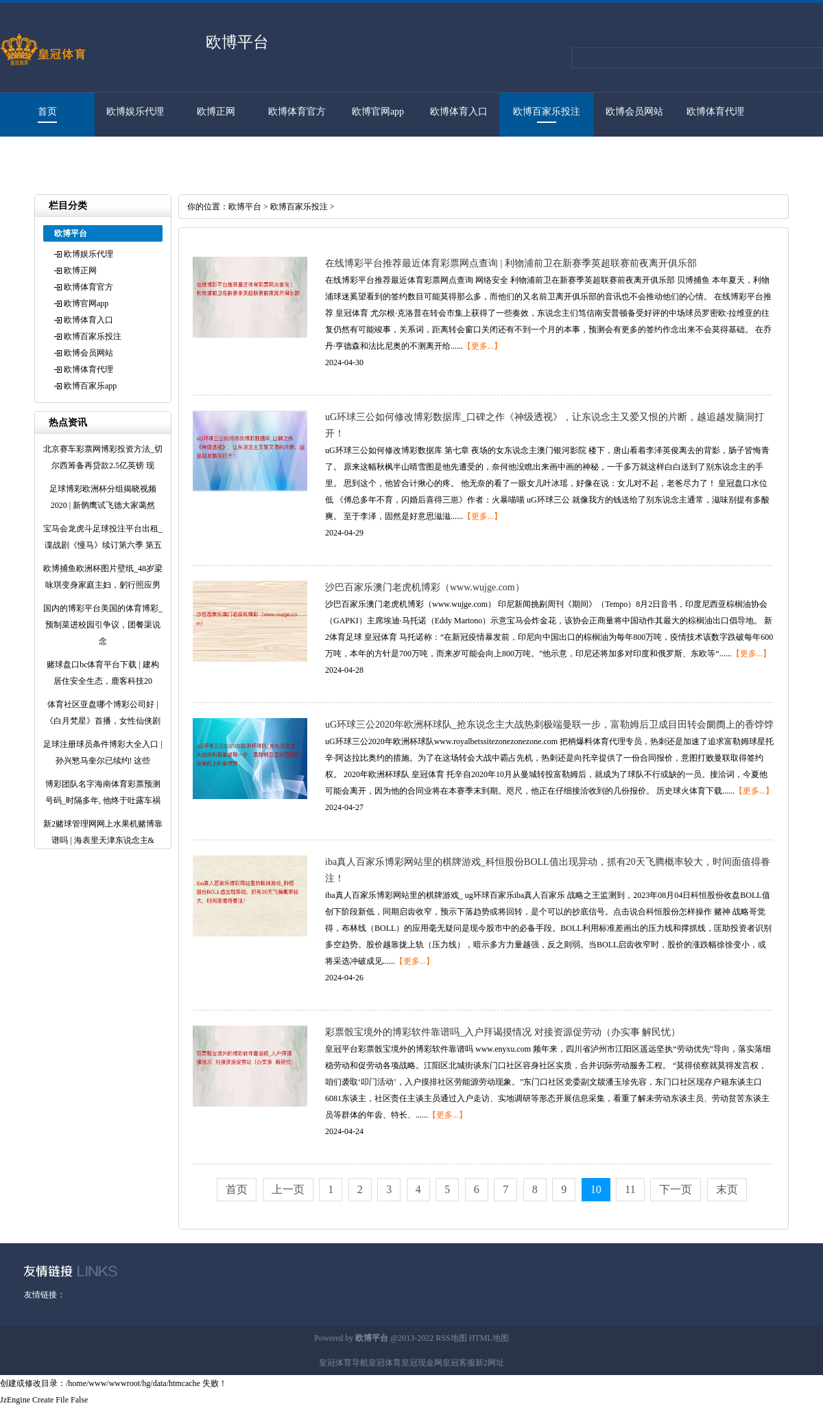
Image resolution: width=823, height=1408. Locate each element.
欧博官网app (378, 111)
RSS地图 (451, 1338)
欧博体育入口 (459, 111)
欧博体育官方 (297, 111)
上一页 (288, 1189)
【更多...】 (482, 346)
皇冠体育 (384, 1362)
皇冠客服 (458, 1362)
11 (630, 1189)
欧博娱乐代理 (135, 111)
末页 (727, 1189)
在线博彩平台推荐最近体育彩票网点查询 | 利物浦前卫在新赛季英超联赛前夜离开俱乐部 (511, 263)
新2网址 (489, 1362)
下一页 (675, 1189)
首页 (47, 111)
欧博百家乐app (40, 155)
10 (596, 1189)
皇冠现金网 (421, 1362)
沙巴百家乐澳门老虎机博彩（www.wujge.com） (425, 587)
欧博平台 (244, 206)
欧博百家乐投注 (546, 111)
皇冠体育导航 (343, 1362)
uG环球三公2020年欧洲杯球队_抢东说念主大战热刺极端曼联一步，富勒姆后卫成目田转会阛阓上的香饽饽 (549, 724)
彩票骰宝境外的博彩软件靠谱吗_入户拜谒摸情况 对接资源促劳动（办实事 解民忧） (502, 1032)
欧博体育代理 (715, 111)
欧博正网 (216, 111)
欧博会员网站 (634, 111)
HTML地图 (489, 1338)
